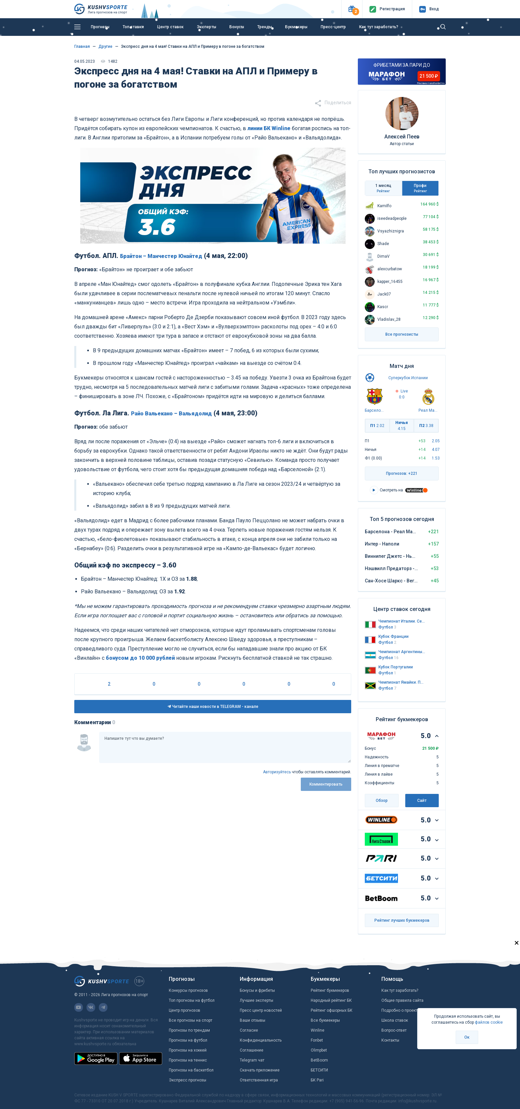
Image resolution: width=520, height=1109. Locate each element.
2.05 (436, 441)
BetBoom (319, 1060)
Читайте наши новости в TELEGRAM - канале (212, 706)
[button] (351, 9)
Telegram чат (252, 1060)
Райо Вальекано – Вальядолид (171, 413)
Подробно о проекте (400, 1010)
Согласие (249, 1030)
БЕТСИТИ (319, 1070)
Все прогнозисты (401, 334)
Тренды (264, 27)
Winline (317, 1030)
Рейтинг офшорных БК (332, 1010)
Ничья (401, 425)
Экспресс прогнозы (187, 1080)
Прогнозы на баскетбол (191, 1070)
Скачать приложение (260, 1070)
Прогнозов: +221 (402, 473)
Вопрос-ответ (394, 1030)
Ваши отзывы (252, 1020)
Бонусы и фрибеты (257, 990)
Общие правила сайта (402, 1000)
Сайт (421, 800)
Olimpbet (319, 1050)
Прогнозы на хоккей (188, 1050)
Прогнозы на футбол (188, 1040)
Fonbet (317, 1040)
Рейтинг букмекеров (330, 990)
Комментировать (326, 784)
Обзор (382, 800)
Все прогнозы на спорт (190, 1020)
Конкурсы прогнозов (188, 990)
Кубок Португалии (395, 667)
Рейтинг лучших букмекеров (401, 920)
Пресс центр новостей (261, 1010)
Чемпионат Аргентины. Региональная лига (401, 651)
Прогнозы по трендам (189, 1030)
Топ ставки (133, 27)
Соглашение (251, 1050)
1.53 (436, 458)
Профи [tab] (420, 188)
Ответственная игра (259, 1080)
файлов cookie (489, 1022)
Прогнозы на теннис (188, 1060)
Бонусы (236, 27)
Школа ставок (394, 1020)
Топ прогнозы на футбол (192, 1000)
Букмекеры (296, 27)
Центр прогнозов (184, 1010)
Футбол (387, 627)
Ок (467, 1037)
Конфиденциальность (261, 1040)
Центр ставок (170, 27)
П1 (377, 425)
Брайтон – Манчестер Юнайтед (161, 256)
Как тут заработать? (378, 27)
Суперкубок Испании (408, 378)
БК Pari (317, 1080)
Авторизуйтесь (277, 772)
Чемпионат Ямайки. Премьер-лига (401, 682)
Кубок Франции (393, 636)
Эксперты (206, 27)
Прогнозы (100, 27)
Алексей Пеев (402, 136)
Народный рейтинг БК (331, 1000)
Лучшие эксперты (256, 1000)
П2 (426, 425)
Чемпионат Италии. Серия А (401, 621)
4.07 (436, 449)
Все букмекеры (325, 1020)
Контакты (390, 1040)
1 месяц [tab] (383, 188)
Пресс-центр (333, 27)
